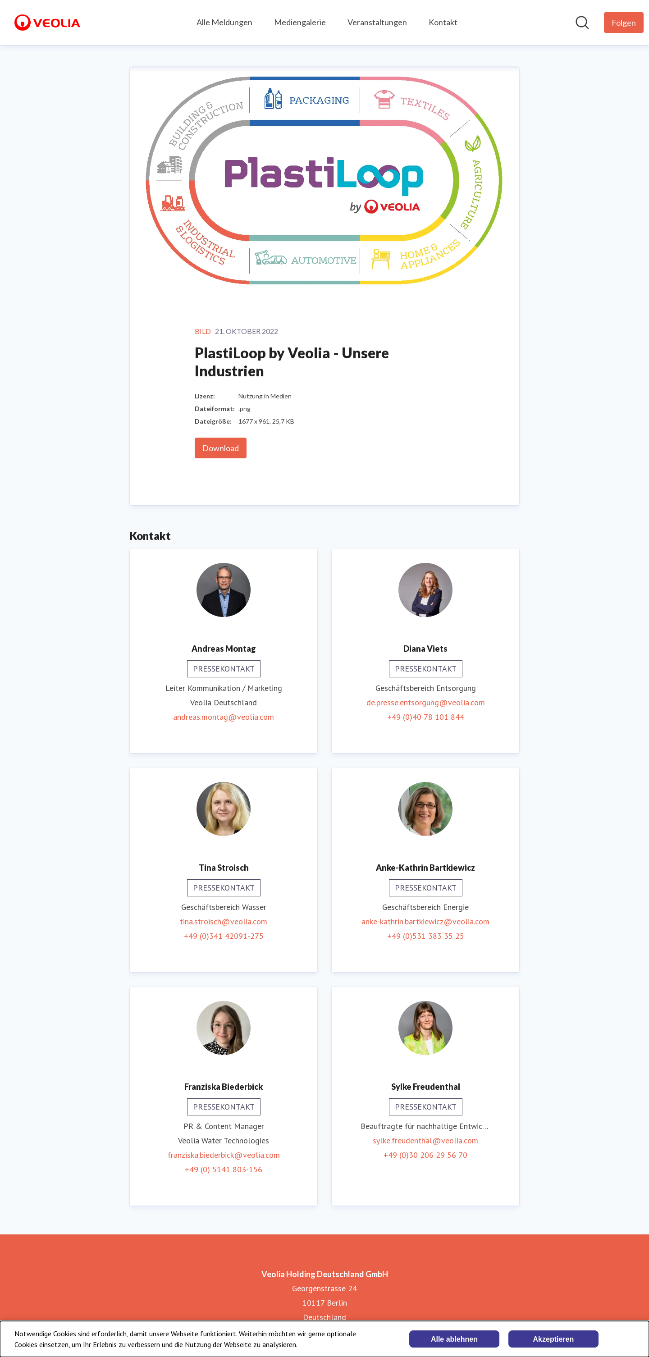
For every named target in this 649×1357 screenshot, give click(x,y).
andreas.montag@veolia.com (223, 717)
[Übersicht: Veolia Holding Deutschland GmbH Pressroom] (47, 22)
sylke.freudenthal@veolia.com (425, 1140)
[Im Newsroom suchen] (582, 22)
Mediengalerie (300, 22)
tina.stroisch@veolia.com (223, 921)
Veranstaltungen (377, 22)
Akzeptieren (553, 1339)
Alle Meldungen (224, 22)
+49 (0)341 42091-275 (224, 936)
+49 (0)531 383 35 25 (425, 936)
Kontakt (443, 22)
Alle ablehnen (454, 1339)
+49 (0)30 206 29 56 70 (425, 1155)
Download (220, 448)
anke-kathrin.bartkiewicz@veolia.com (425, 921)
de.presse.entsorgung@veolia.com (425, 702)
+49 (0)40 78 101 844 (425, 717)
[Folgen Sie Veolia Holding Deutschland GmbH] (624, 22)
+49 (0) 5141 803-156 (223, 1169)
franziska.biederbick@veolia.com (224, 1155)
